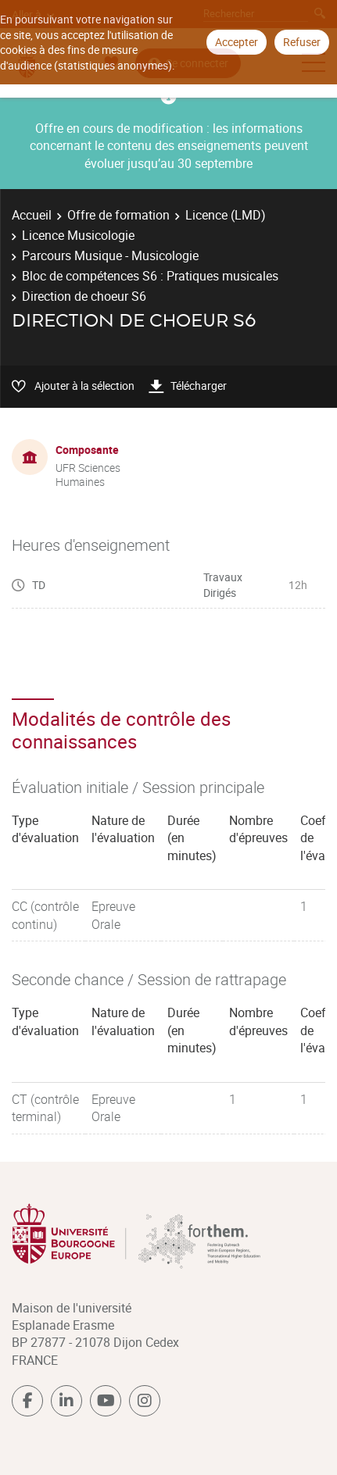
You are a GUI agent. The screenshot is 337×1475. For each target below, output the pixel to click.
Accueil (32, 214)
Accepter (236, 41)
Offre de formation (118, 214)
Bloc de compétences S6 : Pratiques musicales (150, 275)
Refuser (302, 41)
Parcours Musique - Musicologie (110, 255)
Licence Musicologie (78, 235)
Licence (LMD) (225, 214)
